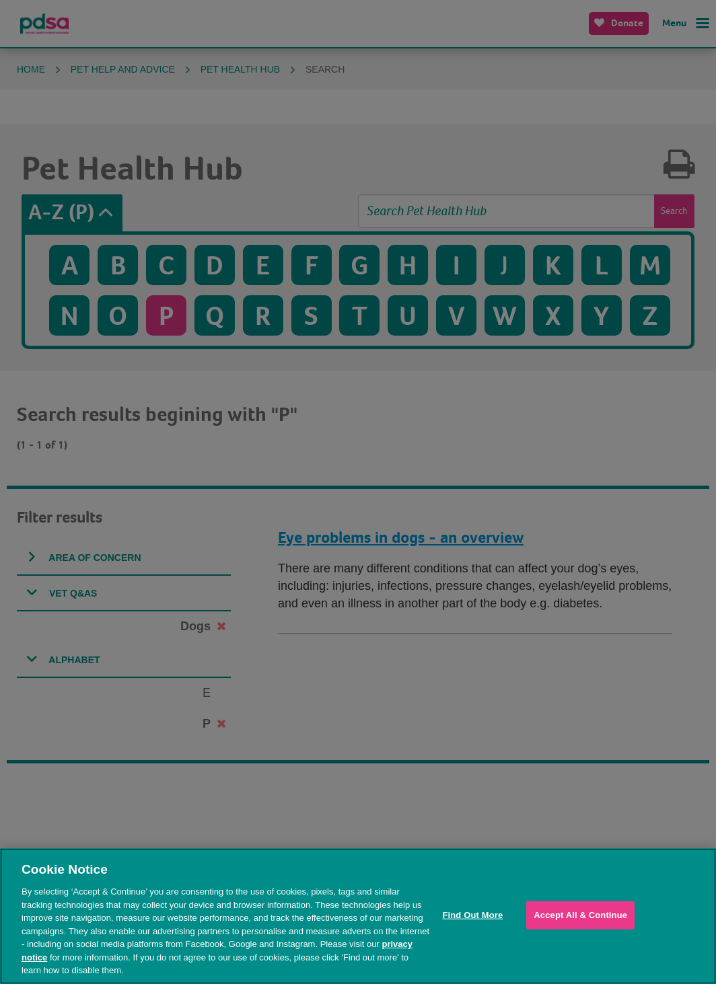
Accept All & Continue (580, 915)
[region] (358, 916)
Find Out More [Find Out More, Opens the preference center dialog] (472, 915)
